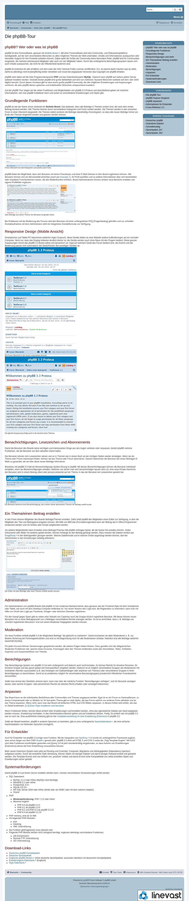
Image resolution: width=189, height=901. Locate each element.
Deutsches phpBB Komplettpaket (24, 853)
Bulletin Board (51, 53)
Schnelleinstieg (153, 126)
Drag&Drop (10, 535)
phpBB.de (106, 883)
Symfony (83, 738)
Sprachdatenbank (103, 721)
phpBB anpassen (154, 101)
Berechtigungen (153, 69)
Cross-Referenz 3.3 (155, 107)
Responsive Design (155, 54)
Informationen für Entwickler (159, 104)
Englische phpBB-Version (21, 858)
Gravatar (64, 177)
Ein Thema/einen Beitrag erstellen (162, 60)
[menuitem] (25, 23)
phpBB (85, 880)
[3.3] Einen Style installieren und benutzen (44, 706)
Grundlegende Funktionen (158, 50)
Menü (177, 17)
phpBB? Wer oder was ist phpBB (161, 47)
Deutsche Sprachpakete (20, 855)
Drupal (39, 740)
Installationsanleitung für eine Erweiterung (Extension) (82, 716)
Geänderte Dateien (155, 123)
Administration (152, 63)
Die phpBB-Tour (153, 95)
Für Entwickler (152, 75)
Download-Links (153, 82)
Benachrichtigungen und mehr (160, 57)
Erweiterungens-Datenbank (21, 860)
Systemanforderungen (156, 79)
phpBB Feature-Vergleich (157, 98)
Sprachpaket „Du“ (154, 130)
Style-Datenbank (17, 863)
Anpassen (150, 72)
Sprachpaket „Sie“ (154, 133)
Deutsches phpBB (154, 120)
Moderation (151, 66)
